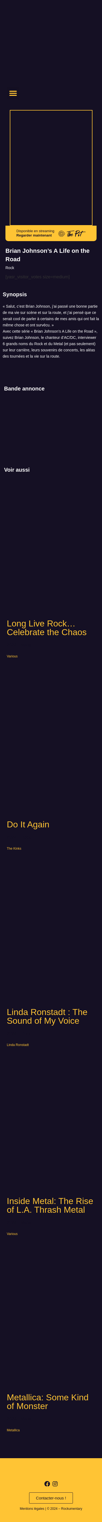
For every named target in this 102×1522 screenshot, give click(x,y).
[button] (13, 93)
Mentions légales (32, 1509)
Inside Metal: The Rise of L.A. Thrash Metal (50, 1205)
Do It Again (28, 824)
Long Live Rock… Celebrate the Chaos (47, 628)
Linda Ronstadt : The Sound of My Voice (47, 1016)
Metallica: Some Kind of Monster (48, 1401)
